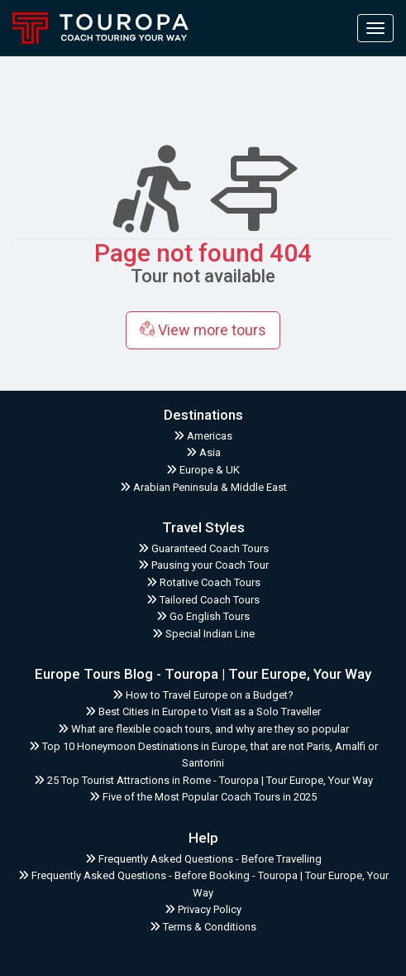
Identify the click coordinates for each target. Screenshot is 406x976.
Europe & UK (203, 470)
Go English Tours (203, 616)
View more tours (203, 330)
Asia (203, 452)
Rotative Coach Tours (203, 582)
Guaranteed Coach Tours (203, 548)
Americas (203, 436)
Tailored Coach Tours (203, 600)
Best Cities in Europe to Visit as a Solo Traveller (203, 711)
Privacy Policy (203, 909)
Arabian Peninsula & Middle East (203, 487)
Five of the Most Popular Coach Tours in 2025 (203, 797)
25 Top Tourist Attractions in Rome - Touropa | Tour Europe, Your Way (203, 780)
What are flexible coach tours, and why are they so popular (203, 729)
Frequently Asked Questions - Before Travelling (203, 859)
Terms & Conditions (203, 927)
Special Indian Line (203, 633)
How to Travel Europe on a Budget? (203, 695)
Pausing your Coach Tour (203, 565)
